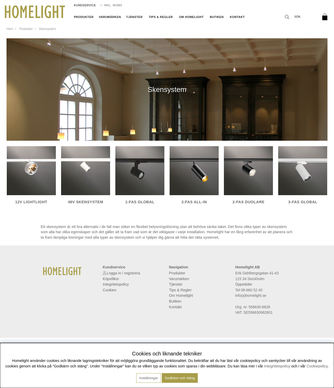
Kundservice (85, 5)
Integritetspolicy (116, 284)
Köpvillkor (111, 279)
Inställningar (148, 378)
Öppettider (243, 284)
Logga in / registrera (123, 273)
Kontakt (237, 17)
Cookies (109, 290)
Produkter (83, 17)
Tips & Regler (161, 17)
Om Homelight (191, 17)
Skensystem (47, 29)
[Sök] (300, 16)
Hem (10, 29)
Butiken (217, 17)
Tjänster (134, 17)
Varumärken (110, 17)
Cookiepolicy (317, 366)
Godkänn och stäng (180, 378)
